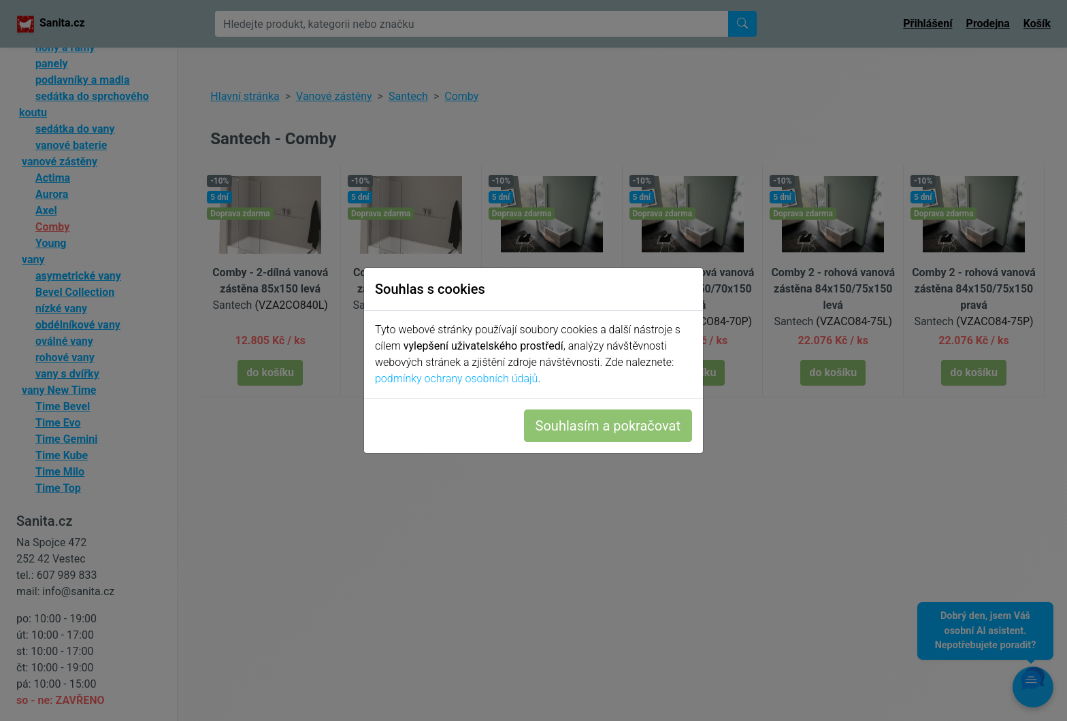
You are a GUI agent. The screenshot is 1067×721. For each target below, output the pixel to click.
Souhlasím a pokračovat (608, 426)
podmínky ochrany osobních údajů (456, 378)
